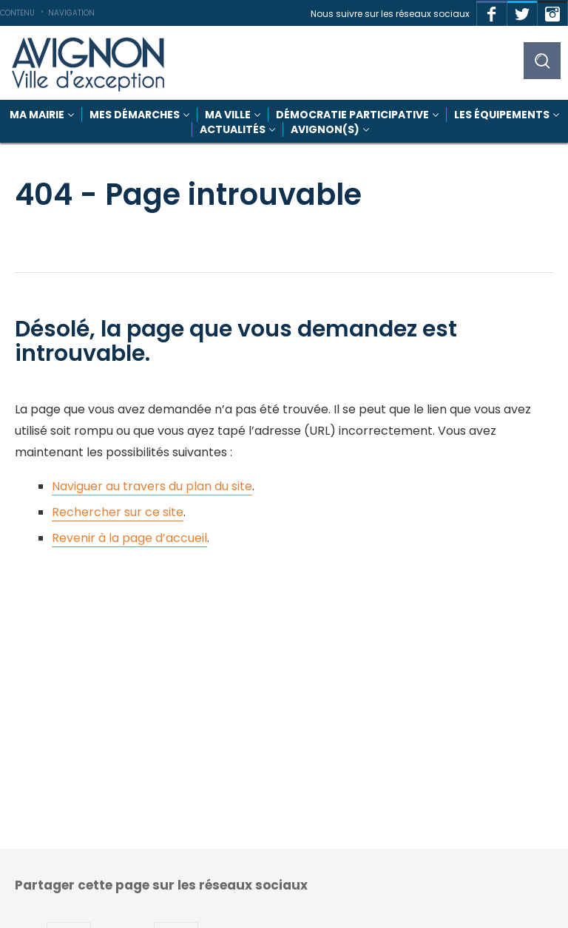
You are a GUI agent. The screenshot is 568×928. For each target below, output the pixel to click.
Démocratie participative (352, 114)
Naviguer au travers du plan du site (152, 486)
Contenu (17, 12)
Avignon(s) (325, 129)
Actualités (233, 129)
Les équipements (502, 114)
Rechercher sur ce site (117, 512)
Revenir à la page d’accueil (129, 537)
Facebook (492, 10)
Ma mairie (37, 114)
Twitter (522, 10)
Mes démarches (134, 114)
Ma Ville (228, 114)
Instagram (552, 10)
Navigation (71, 12)
